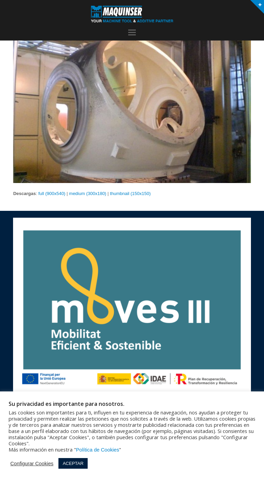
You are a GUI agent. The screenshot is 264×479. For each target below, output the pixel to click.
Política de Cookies (97, 450)
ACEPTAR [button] (73, 463)
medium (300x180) (87, 193)
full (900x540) (51, 193)
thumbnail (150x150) (130, 193)
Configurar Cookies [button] (31, 463)
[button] (132, 32)
